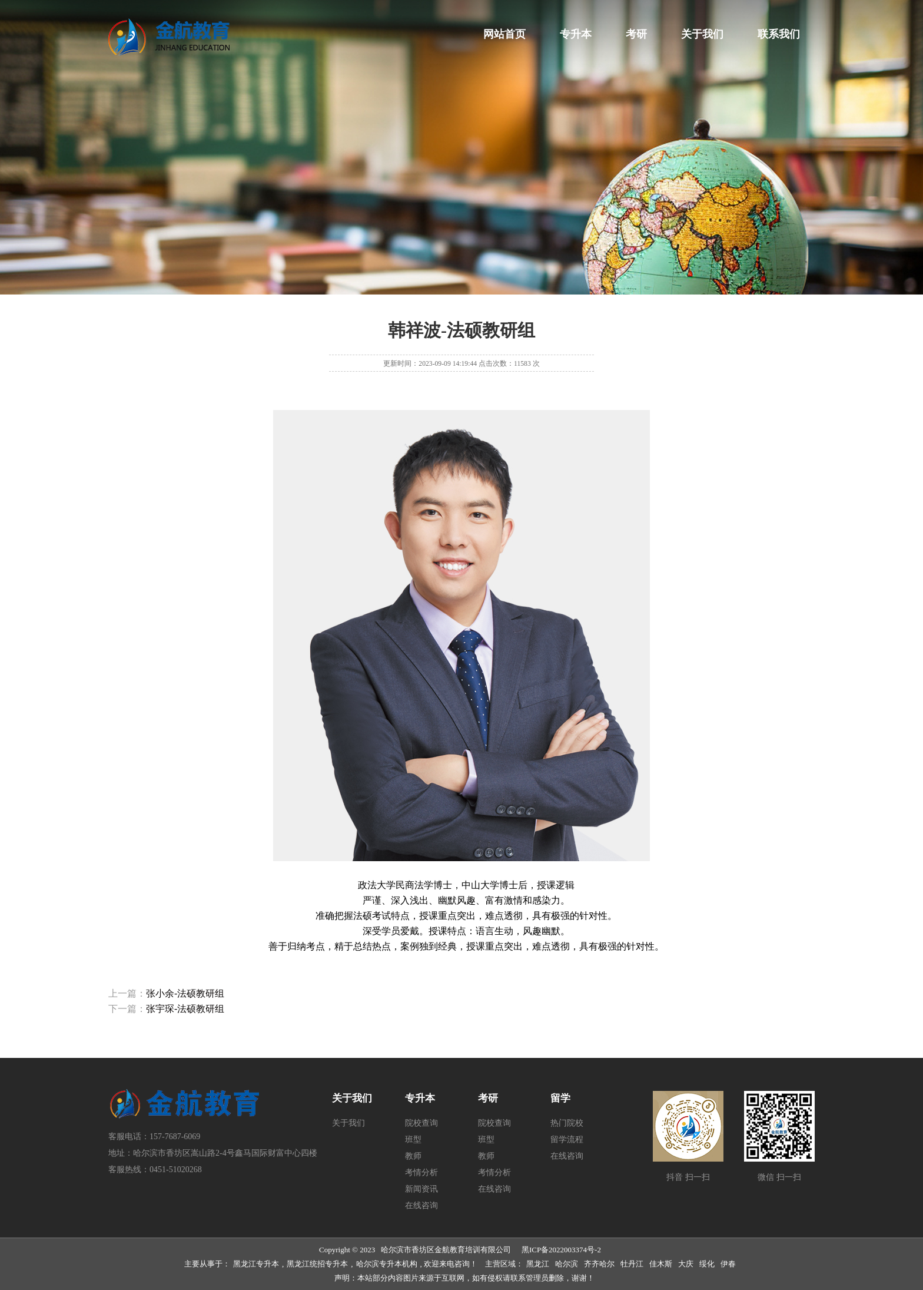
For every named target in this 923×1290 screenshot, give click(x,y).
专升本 (576, 34)
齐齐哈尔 (599, 1263)
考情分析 (421, 1172)
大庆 (685, 1263)
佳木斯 (660, 1263)
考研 (636, 34)
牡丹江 (631, 1263)
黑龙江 (537, 1263)
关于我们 (702, 34)
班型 (413, 1139)
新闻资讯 (421, 1189)
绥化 (707, 1263)
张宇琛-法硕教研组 (185, 1009)
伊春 (728, 1263)
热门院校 (566, 1123)
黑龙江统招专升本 (317, 1263)
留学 (560, 1098)
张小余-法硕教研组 (185, 993)
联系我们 (779, 34)
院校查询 (421, 1123)
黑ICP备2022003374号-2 (561, 1249)
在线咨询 (421, 1205)
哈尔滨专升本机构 (386, 1263)
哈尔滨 (566, 1263)
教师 (413, 1156)
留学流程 (566, 1139)
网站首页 (504, 34)
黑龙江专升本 (256, 1263)
